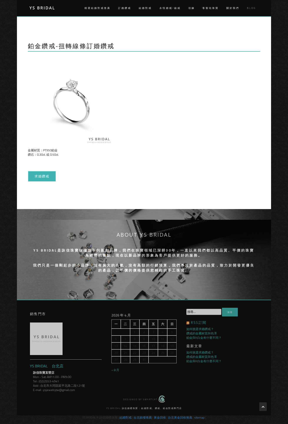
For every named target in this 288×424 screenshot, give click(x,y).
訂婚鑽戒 (124, 8)
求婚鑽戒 (42, 176)
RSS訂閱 (198, 322)
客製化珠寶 (210, 8)
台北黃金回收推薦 (180, 417)
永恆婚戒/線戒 (170, 8)
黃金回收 (160, 417)
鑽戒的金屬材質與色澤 (201, 333)
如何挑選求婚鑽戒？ (200, 329)
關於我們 (232, 8)
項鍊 (191, 8)
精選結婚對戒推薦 (97, 8)
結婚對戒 (145, 8)
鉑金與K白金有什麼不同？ (204, 337)
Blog (251, 8)
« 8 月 (115, 370)
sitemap (199, 417)
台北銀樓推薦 (143, 417)
